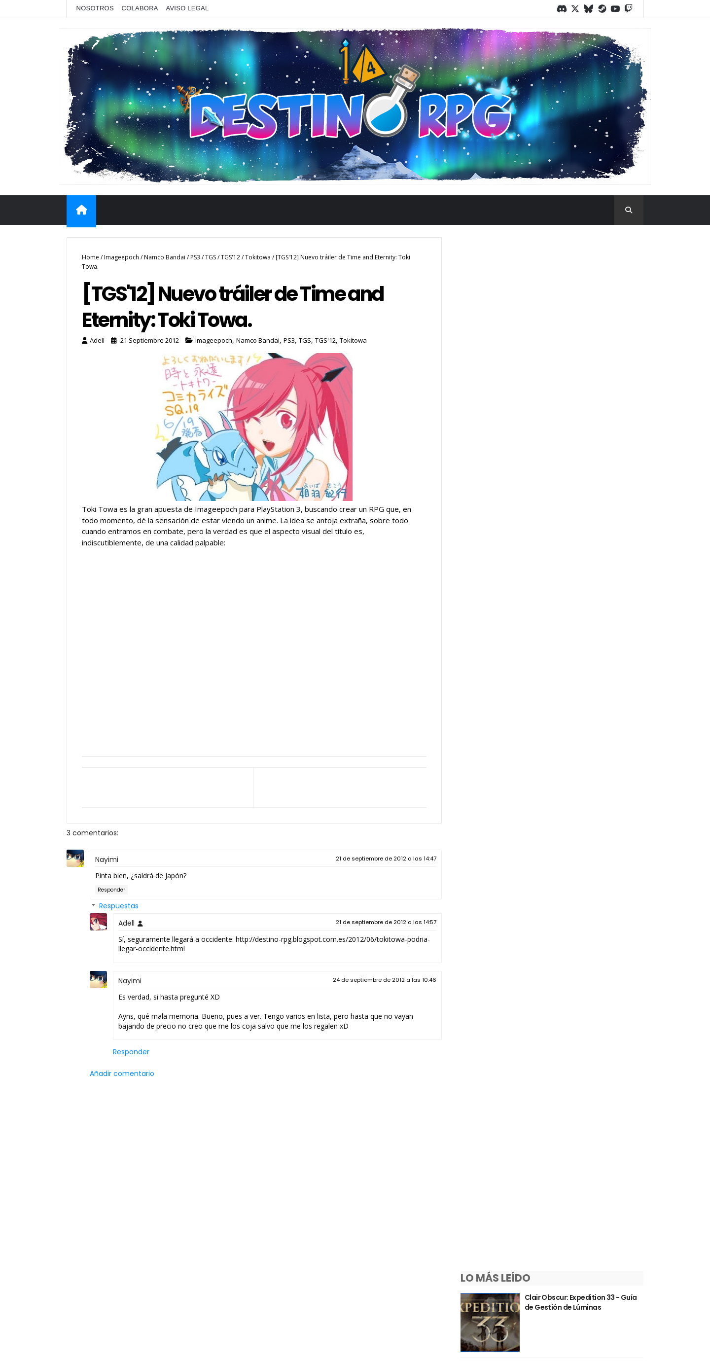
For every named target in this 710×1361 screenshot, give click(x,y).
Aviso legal (187, 8)
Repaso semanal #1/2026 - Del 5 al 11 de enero (586, 824)
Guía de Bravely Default (579, 749)
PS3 (195, 256)
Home (90, 256)
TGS (210, 256)
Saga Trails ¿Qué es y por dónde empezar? (582, 615)
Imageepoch (121, 256)
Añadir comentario (122, 1073)
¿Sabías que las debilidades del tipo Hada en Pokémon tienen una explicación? (587, 481)
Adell (126, 923)
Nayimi (106, 860)
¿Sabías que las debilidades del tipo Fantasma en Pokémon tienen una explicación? (587, 694)
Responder (111, 890)
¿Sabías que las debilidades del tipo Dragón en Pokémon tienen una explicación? (588, 411)
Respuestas (119, 906)
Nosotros (95, 8)
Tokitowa (258, 256)
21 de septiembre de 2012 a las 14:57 (378, 922)
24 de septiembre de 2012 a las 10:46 (376, 980)
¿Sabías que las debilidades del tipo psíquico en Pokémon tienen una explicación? (589, 342)
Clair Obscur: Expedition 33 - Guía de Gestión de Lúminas (588, 268)
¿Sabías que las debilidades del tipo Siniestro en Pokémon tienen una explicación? (590, 550)
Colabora (140, 8)
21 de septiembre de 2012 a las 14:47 (378, 859)
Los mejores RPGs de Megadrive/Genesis (574, 893)
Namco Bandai (164, 256)
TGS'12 (230, 256)
